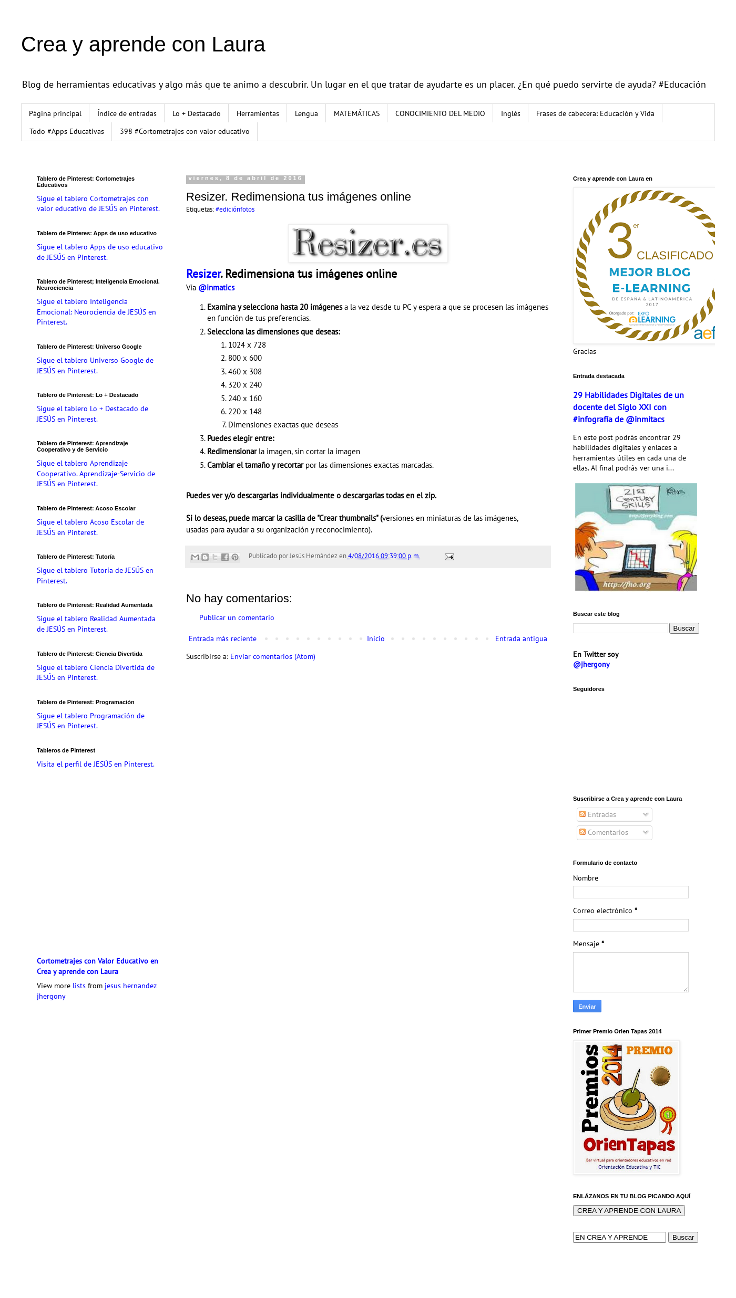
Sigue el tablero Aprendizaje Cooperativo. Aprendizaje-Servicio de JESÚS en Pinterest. (96, 473)
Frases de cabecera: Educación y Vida (595, 113)
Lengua (306, 113)
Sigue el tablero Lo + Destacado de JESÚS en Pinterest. (92, 414)
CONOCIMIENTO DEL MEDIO (440, 113)
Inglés (510, 113)
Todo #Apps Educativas (66, 131)
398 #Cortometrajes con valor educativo (185, 131)
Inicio (376, 638)
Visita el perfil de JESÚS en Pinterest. (96, 764)
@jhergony (591, 664)
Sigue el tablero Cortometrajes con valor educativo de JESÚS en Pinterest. (98, 204)
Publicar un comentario (236, 617)
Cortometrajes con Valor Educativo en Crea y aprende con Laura (97, 966)
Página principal (55, 113)
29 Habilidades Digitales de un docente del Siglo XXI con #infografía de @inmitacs (628, 407)
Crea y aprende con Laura (143, 44)
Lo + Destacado (196, 113)
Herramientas (258, 113)
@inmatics (216, 287)
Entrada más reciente (223, 638)
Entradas (597, 814)
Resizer (203, 273)
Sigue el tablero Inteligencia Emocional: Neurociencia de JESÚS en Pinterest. (96, 312)
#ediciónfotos (235, 209)
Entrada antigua (521, 638)
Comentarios (603, 832)
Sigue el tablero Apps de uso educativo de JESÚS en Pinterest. (100, 252)
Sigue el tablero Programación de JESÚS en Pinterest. (91, 721)
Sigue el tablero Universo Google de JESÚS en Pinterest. (95, 365)
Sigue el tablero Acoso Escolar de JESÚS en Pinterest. (90, 527)
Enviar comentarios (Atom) (272, 656)
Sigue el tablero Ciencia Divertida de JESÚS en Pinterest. (96, 673)
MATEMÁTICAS (357, 113)
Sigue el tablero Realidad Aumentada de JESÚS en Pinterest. (96, 624)
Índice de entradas (127, 113)
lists (79, 985)
